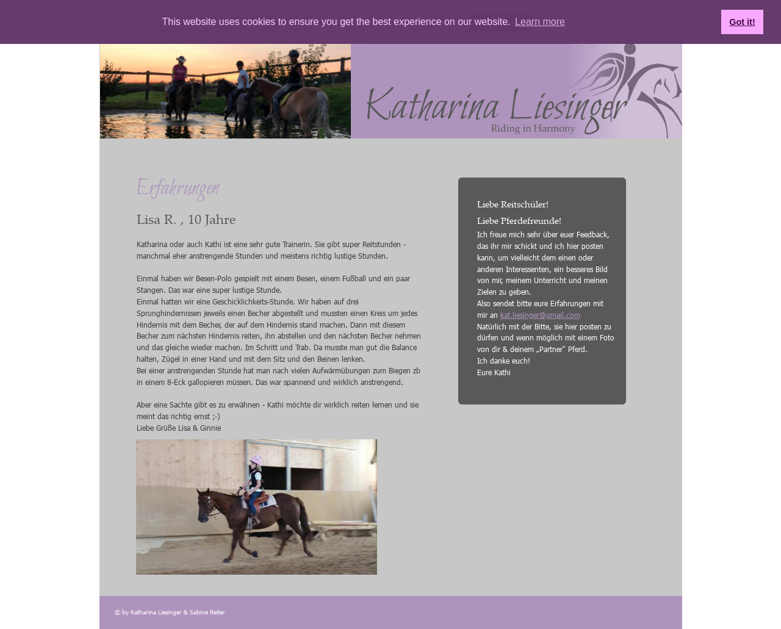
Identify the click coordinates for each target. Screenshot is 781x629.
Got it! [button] (742, 22)
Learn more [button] (540, 21)
